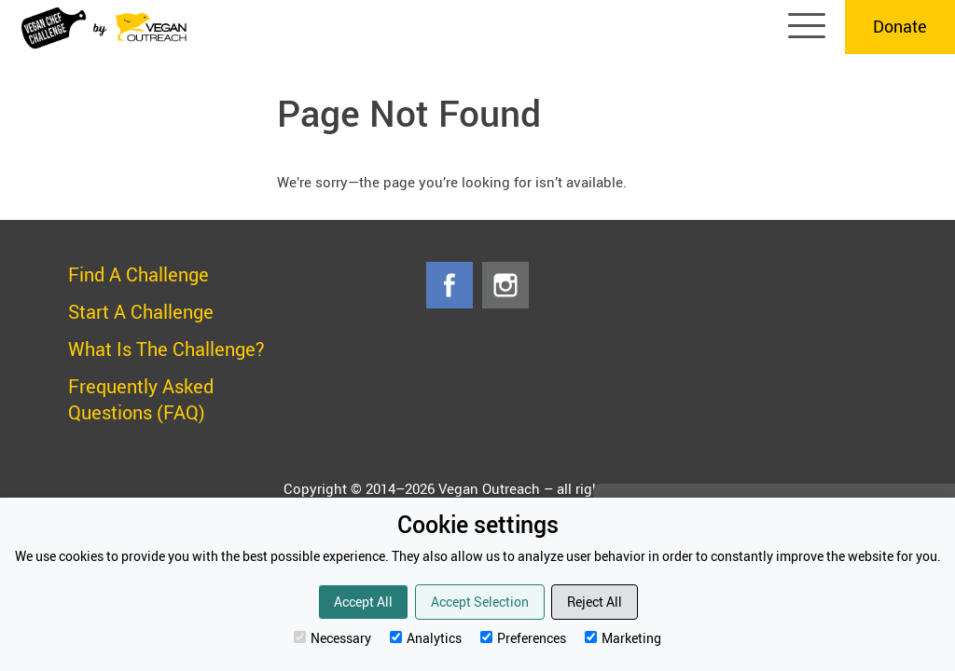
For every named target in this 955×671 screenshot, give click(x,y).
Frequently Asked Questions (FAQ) (141, 399)
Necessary (332, 638)
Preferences (523, 638)
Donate (900, 26)
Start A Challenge (141, 311)
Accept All (363, 601)
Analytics (426, 638)
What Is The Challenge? (166, 349)
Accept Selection (480, 601)
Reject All (594, 601)
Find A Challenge (138, 274)
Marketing (623, 638)
